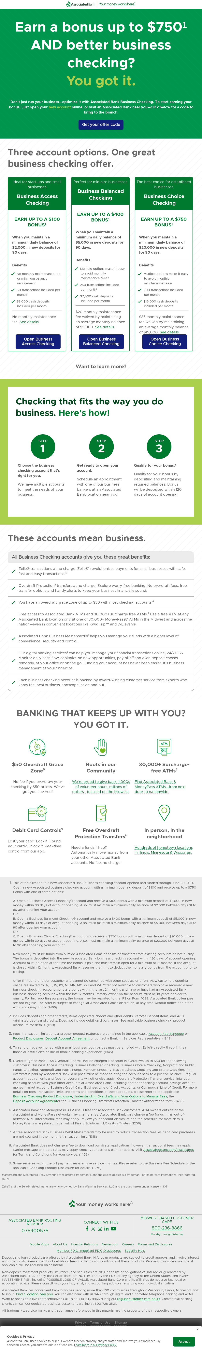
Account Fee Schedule (166, 1033)
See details (29, 322)
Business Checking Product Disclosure (42, 1096)
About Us (60, 1244)
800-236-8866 (167, 1228)
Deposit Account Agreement (67, 1038)
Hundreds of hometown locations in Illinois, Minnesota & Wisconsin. (164, 850)
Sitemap (120, 1322)
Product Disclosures (28, 1038)
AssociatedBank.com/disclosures (168, 1149)
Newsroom (110, 1244)
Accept (184, 1341)
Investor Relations (84, 1244)
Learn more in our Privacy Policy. (95, 1345)
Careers (128, 1244)
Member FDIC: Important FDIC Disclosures (89, 1250)
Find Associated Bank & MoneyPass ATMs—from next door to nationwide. (160, 787)
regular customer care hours (138, 1299)
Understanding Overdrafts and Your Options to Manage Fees (120, 1096)
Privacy (80, 1322)
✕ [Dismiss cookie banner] (197, 1329)
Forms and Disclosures (155, 1244)
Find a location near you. (34, 1294)
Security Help (135, 1250)
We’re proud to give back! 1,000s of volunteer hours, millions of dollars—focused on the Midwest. (101, 787)
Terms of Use (100, 1322)
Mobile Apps (39, 1244)
